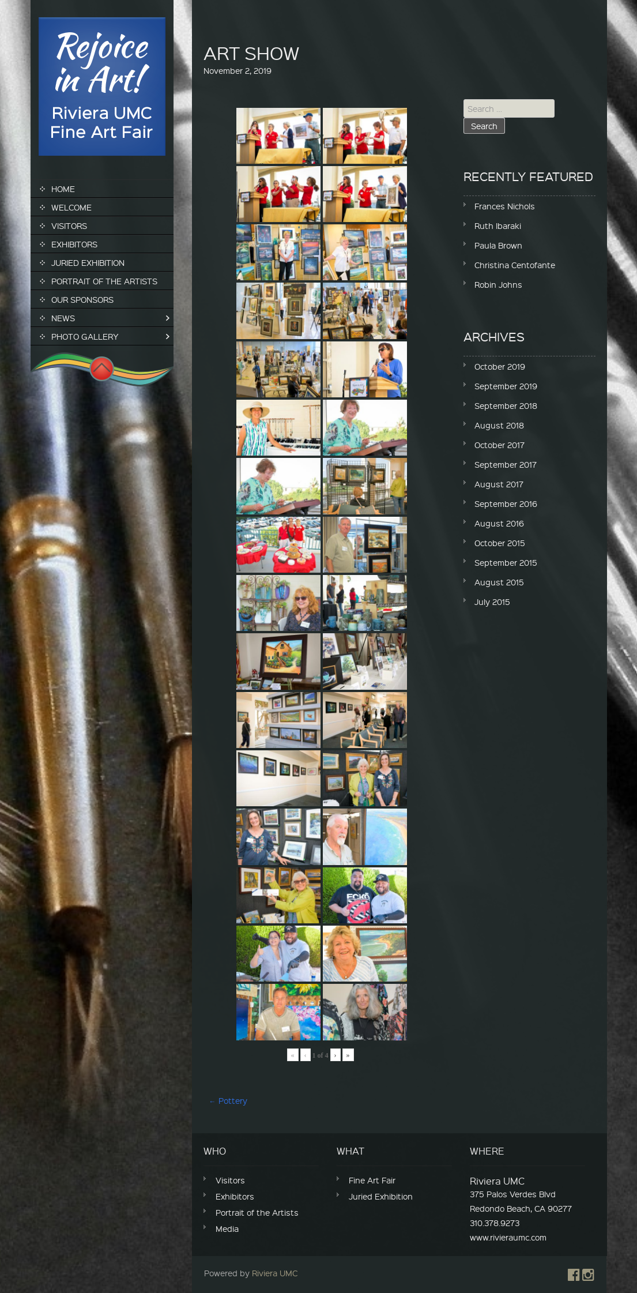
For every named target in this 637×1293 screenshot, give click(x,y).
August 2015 (499, 582)
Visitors (69, 225)
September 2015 (505, 562)
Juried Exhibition (88, 262)
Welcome (71, 207)
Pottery (228, 1100)
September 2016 (505, 503)
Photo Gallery (85, 336)
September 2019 (505, 386)
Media (227, 1228)
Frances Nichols (504, 206)
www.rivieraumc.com (508, 1237)
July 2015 (492, 601)
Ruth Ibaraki (497, 225)
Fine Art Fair (372, 1180)
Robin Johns (498, 284)
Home (63, 188)
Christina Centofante (514, 265)
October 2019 (499, 366)
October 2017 (499, 444)
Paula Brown (498, 245)
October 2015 (499, 543)
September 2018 (505, 405)
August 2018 (499, 425)
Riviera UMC (274, 1273)
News (63, 318)
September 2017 (505, 464)
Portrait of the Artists (104, 281)
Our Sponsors (82, 299)
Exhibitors (74, 244)
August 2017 (498, 484)
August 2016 (499, 523)
